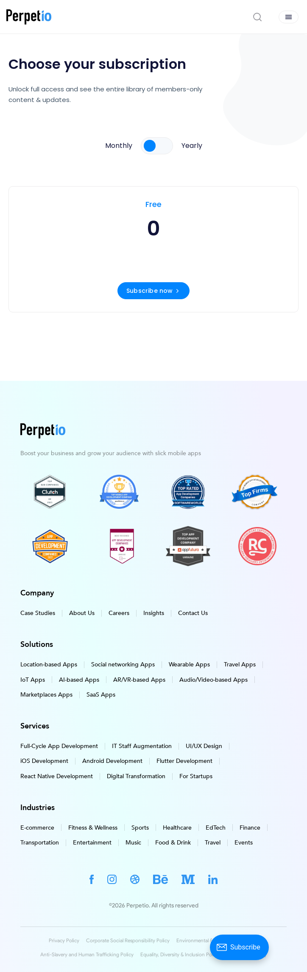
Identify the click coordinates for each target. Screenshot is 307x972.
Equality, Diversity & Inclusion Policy (179, 954)
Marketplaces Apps (46, 695)
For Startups (195, 776)
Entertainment (92, 843)
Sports (140, 827)
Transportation (39, 843)
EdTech (216, 827)
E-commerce (37, 827)
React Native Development (56, 776)
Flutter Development (184, 761)
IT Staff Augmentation (142, 746)
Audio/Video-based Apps (213, 679)
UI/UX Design (204, 746)
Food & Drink (173, 843)
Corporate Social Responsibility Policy (128, 940)
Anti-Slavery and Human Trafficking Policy (87, 954)
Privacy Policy (64, 940)
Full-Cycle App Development (59, 746)
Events (243, 843)
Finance (250, 827)
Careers (119, 613)
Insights (153, 613)
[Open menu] (289, 17)
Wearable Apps (189, 664)
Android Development (112, 761)
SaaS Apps (101, 695)
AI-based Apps (79, 679)
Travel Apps (240, 664)
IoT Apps (32, 679)
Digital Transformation (136, 776)
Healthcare (177, 827)
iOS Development (44, 761)
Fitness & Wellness (92, 827)
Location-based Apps (48, 664)
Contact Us (193, 613)
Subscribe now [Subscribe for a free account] (153, 290)
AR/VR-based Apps (139, 679)
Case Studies (37, 613)
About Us (82, 613)
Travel (212, 843)
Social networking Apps (123, 664)
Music (133, 843)
